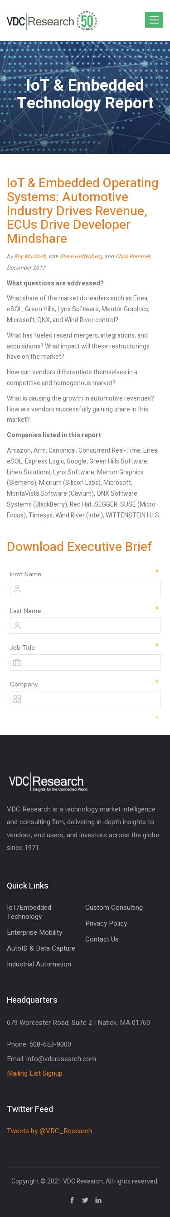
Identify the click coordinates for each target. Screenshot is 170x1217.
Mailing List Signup (35, 1073)
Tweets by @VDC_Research (49, 1131)
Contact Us (102, 939)
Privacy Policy (106, 923)
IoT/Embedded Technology (29, 912)
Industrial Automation (39, 964)
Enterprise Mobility (34, 932)
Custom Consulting (114, 908)
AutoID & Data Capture (41, 948)
